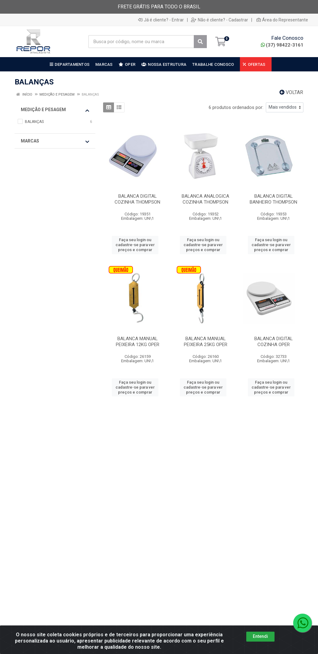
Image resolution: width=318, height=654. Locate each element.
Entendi (260, 641)
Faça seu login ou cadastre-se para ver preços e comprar (135, 244)
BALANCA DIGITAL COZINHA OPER (273, 341)
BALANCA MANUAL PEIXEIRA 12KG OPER (137, 341)
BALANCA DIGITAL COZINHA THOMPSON (137, 199)
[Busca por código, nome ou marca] (141, 41)
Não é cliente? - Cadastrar (219, 20)
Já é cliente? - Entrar (161, 20)
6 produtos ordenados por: (236, 107)
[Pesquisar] (200, 41)
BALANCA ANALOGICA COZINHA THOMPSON (205, 199)
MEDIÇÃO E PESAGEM (55, 110)
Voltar (291, 92)
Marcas (55, 141)
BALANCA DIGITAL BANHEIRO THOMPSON (273, 199)
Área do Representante (282, 20)
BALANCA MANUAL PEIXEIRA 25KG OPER (205, 341)
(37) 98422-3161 (282, 45)
